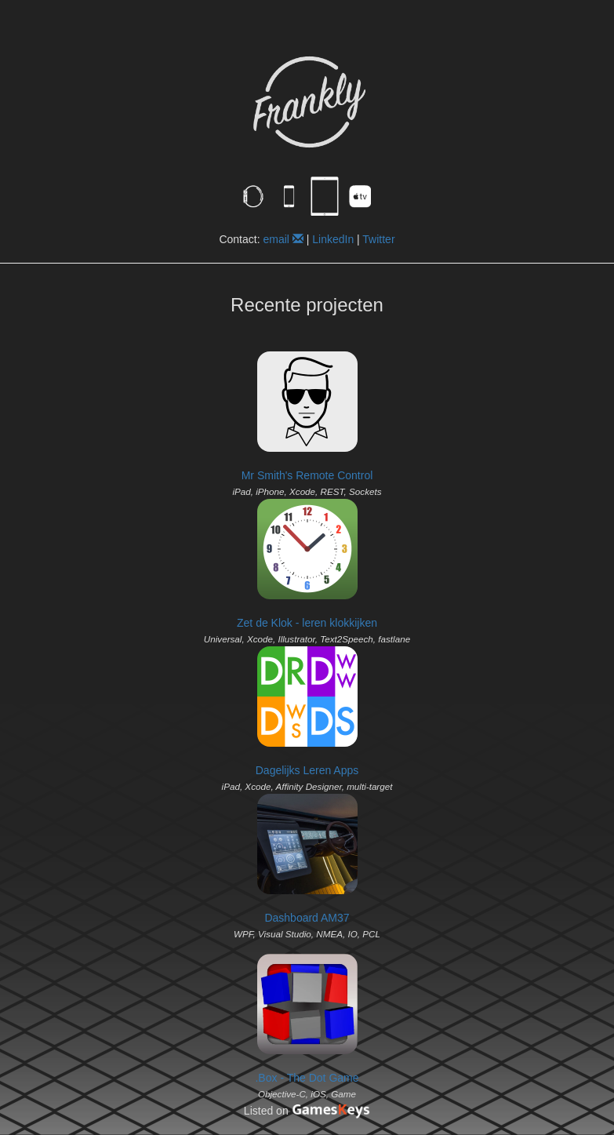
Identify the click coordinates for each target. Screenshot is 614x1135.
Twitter (378, 239)
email (283, 239)
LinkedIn (333, 239)
